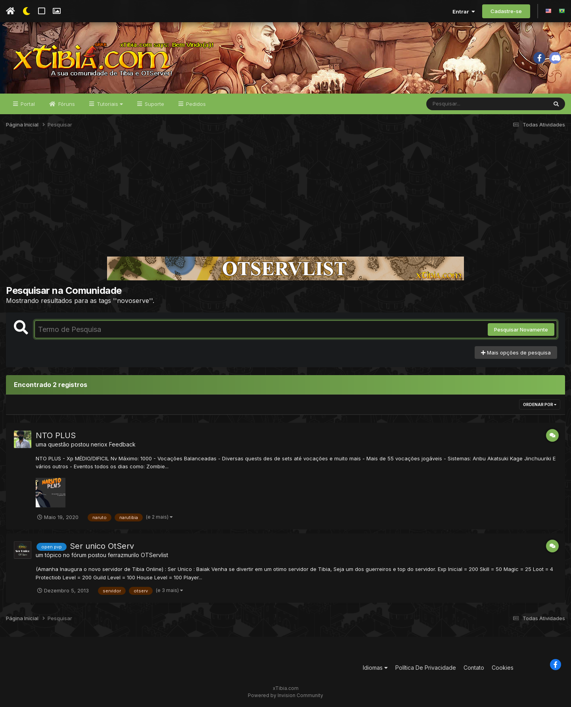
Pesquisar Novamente (521, 329)
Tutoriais (109, 104)
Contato (474, 667)
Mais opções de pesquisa (516, 352)
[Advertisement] (285, 195)
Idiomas (375, 667)
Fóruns (66, 104)
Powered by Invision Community (285, 695)
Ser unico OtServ (102, 546)
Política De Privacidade (425, 667)
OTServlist (154, 555)
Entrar (463, 11)
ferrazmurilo (123, 555)
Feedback (122, 444)
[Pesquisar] (456, 104)
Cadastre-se (506, 11)
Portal (27, 104)
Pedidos (195, 104)
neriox (99, 444)
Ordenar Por (539, 404)
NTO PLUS (56, 435)
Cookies (503, 667)
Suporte (153, 104)
